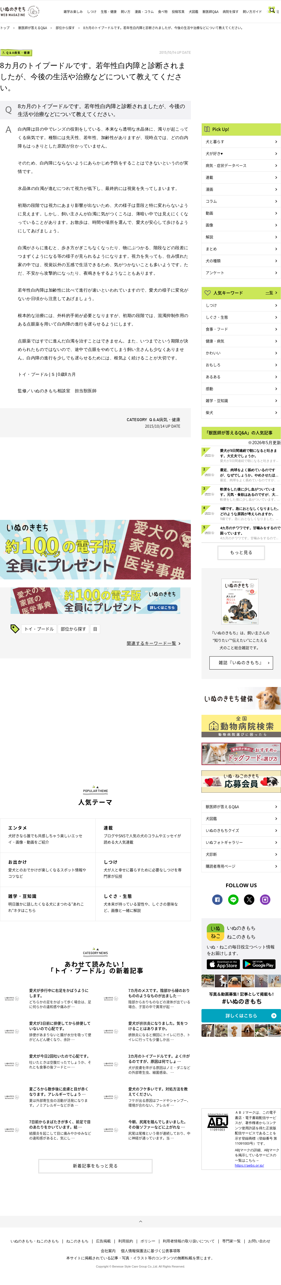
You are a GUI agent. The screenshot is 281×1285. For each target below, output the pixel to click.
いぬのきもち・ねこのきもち (35, 1241)
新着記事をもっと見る (95, 1165)
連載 (209, 177)
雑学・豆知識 (217, 400)
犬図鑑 (193, 11)
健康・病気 (215, 340)
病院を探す (231, 11)
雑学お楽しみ (73, 11)
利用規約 (125, 1241)
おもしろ (213, 364)
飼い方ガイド (252, 11)
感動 (209, 388)
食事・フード (217, 329)
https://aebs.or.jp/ (249, 1165)
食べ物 (163, 11)
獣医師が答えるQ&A (32, 27)
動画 (209, 213)
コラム (211, 201)
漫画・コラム (144, 11)
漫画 (209, 189)
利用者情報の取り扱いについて (189, 1241)
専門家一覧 (231, 1241)
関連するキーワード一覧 (151, 643)
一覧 (269, 292)
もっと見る (241, 552)
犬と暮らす (215, 141)
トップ (5, 27)
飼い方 (125, 11)
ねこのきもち (77, 1241)
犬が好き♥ (214, 153)
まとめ (211, 248)
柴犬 (209, 412)
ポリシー (147, 1241)
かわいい (213, 352)
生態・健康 (109, 11)
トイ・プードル (39, 629)
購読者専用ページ (220, 866)
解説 (209, 236)
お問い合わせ (259, 1241)
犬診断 (211, 854)
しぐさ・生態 (217, 317)
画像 (209, 224)
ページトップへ (140, 1222)
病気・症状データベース (226, 165)
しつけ (91, 11)
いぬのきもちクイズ (222, 830)
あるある (213, 376)
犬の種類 (213, 260)
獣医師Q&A (210, 11)
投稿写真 (178, 11)
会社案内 (108, 1250)
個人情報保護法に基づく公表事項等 (150, 1250)
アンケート (215, 272)
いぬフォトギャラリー (224, 842)
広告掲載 (103, 1241)
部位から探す (66, 27)
